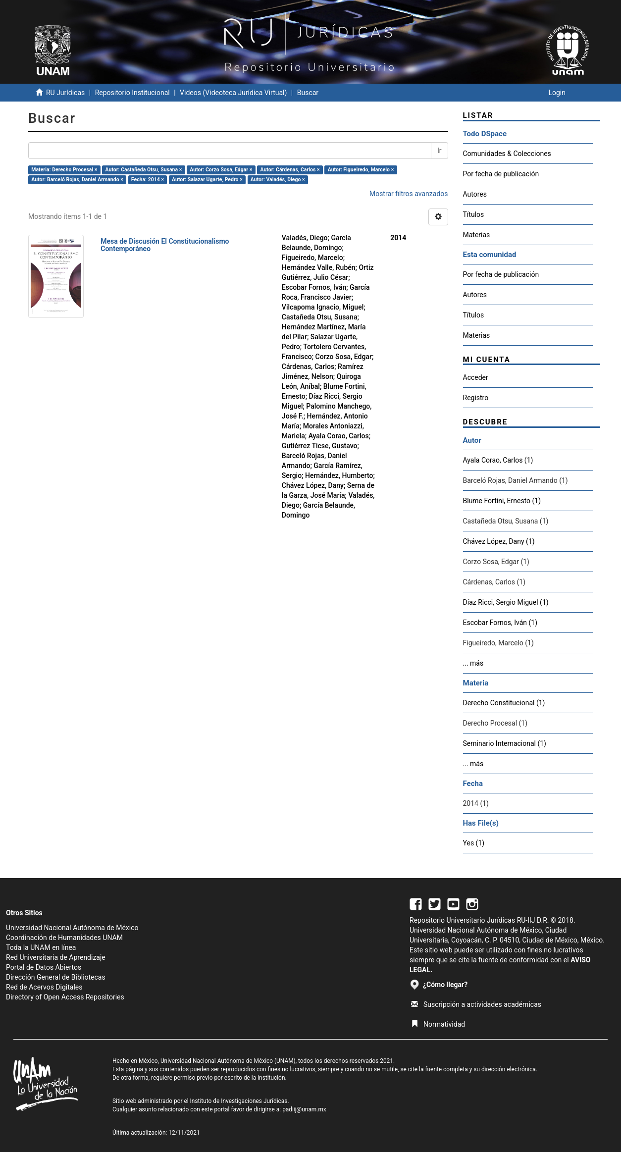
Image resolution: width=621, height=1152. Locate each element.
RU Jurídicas (65, 93)
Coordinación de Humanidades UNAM (64, 938)
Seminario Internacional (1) (504, 743)
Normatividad (438, 1024)
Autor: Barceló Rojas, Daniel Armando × (77, 179)
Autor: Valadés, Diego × (278, 179)
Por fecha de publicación (501, 174)
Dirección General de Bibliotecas (55, 977)
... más (473, 663)
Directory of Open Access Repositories (65, 997)
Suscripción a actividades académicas (476, 1004)
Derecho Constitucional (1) (504, 703)
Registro (476, 398)
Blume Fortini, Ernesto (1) (502, 501)
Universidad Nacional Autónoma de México (72, 928)
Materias (476, 235)
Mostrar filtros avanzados (408, 194)
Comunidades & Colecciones (507, 153)
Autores (475, 194)
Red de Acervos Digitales (44, 987)
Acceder (475, 377)
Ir (439, 151)
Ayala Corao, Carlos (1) (498, 460)
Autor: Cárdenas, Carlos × (289, 169)
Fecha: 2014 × (147, 179)
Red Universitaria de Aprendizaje (55, 957)
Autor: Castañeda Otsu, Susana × (143, 169)
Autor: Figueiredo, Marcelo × (361, 169)
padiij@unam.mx (304, 1109)
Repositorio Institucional (132, 93)
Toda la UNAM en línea (41, 947)
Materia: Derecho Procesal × (64, 169)
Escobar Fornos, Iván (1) (500, 623)
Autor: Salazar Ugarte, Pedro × (207, 179)
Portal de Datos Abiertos (43, 967)
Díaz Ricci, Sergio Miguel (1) (506, 602)
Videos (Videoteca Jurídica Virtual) (233, 93)
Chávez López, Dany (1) (499, 541)
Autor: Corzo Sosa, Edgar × (221, 169)
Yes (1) (474, 843)
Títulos (473, 214)
